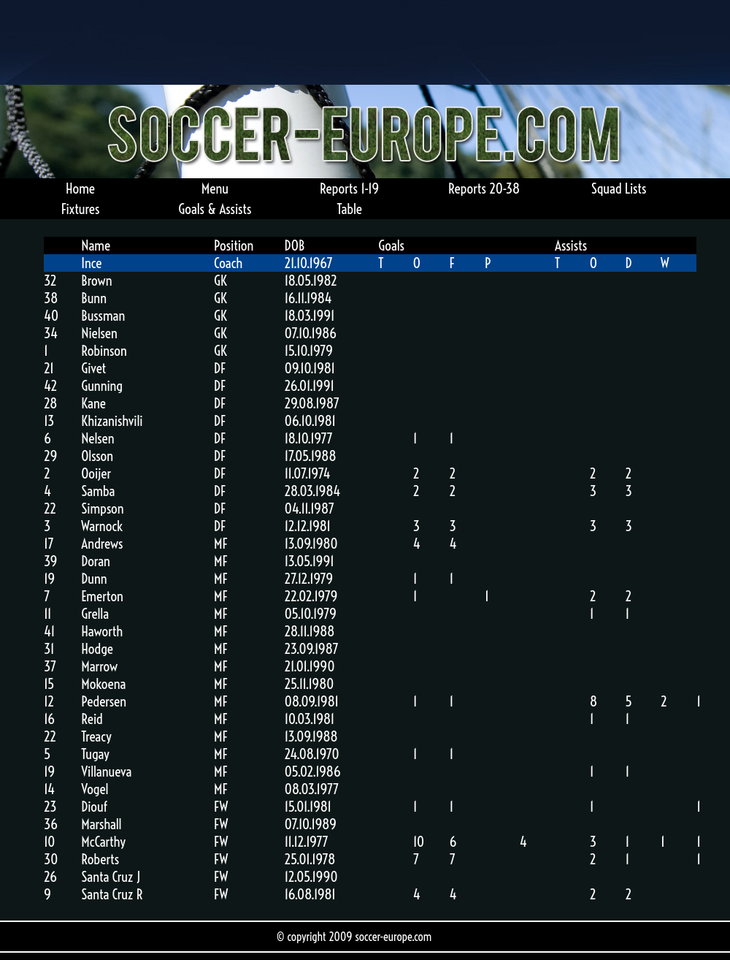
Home (80, 188)
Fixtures (80, 209)
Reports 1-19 (349, 188)
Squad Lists (619, 188)
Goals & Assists (214, 209)
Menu (214, 188)
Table (349, 209)
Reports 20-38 (484, 188)
